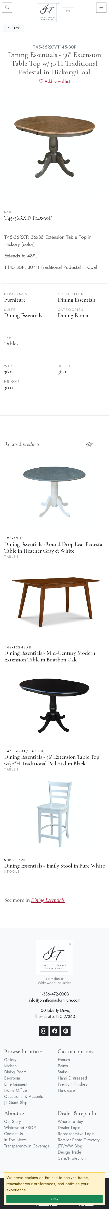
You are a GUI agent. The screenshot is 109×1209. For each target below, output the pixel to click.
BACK (13, 28)
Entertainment (15, 1084)
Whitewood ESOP (20, 1128)
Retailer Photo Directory (79, 1140)
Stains (63, 1072)
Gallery (10, 1060)
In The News (15, 1140)
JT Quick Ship (15, 1103)
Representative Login (76, 1134)
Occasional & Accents (23, 1096)
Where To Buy (70, 1121)
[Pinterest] (66, 1031)
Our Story (12, 1121)
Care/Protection (72, 1158)
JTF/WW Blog (70, 1146)
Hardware (66, 1090)
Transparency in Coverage (27, 1146)
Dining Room (15, 1072)
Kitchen (10, 1066)
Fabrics (64, 1060)
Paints (63, 1066)
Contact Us (13, 1134)
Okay (54, 1198)
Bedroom (12, 1078)
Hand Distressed (72, 1078)
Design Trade (69, 1152)
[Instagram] (43, 1031)
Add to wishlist (54, 81)
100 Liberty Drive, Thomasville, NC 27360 (54, 1013)
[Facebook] (55, 1031)
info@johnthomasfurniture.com (54, 1000)
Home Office (15, 1090)
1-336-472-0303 (54, 994)
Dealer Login (69, 1128)
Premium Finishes (72, 1084)
